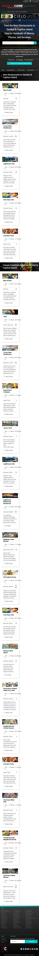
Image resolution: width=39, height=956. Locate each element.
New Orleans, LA (16, 926)
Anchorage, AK (4, 910)
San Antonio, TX (29, 917)
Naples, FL (15, 923)
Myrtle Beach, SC (16, 922)
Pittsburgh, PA (28, 914)
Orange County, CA (17, 927)
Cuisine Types (21, 70)
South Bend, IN (29, 922)
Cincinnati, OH (4, 919)
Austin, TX (3, 914)
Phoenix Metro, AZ (29, 913)
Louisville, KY (16, 918)
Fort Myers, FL (4, 926)
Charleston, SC (4, 917)
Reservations (31, 70)
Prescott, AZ (28, 915)
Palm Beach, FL (29, 910)
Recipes (13, 11)
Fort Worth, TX (16, 910)
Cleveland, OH (4, 921)
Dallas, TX (3, 923)
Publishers (3, 939)
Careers (32, 1)
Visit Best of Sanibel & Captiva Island (19, 63)
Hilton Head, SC (16, 914)
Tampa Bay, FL (28, 926)
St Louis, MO (28, 925)
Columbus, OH (4, 922)
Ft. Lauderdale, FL (17, 911)
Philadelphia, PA (29, 911)
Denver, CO (3, 925)
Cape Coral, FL (4, 915)
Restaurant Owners (26, 1)
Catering (17, 11)
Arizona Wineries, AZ (5, 911)
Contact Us (3, 938)
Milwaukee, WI (16, 921)
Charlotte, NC (4, 918)
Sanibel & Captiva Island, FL (30, 6)
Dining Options (11, 70)
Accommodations (23, 11)
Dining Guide (4, 11)
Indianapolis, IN (16, 915)
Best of (8, 11)
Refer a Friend (4, 941)
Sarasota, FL (28, 919)
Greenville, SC (16, 913)
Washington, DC (29, 927)
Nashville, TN (16, 925)
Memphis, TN (16, 919)
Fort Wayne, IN (4, 927)
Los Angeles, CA (16, 917)
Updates (3, 942)
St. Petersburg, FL (29, 923)
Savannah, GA (28, 921)
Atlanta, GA (3, 913)
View (3, 70)
